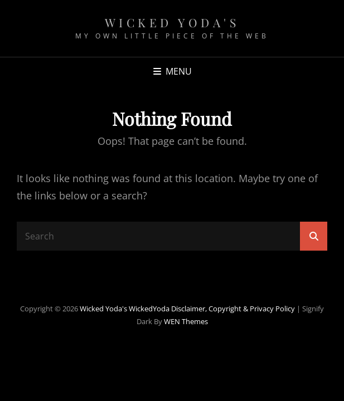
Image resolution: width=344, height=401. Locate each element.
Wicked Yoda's (172, 22)
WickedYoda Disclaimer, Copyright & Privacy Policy (212, 309)
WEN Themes (186, 321)
